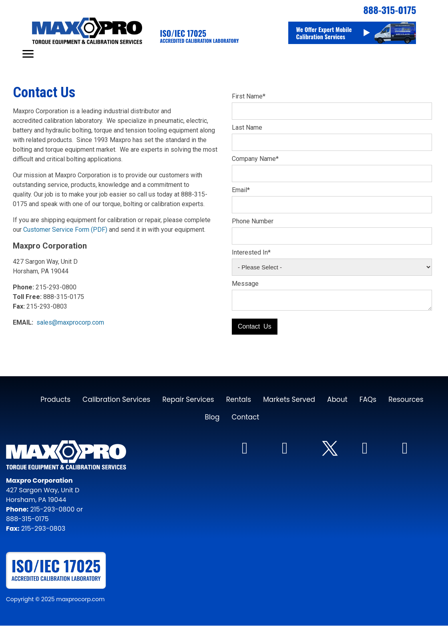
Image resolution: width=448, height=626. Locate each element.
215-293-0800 (51, 509)
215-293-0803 (43, 528)
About (337, 399)
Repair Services (188, 399)
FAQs (368, 399)
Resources (406, 399)
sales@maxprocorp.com (70, 322)
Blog (212, 417)
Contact (245, 417)
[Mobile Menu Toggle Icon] (28, 54)
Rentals (238, 399)
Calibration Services (116, 399)
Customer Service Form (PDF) (65, 229)
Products (55, 399)
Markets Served (289, 399)
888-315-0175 (27, 519)
